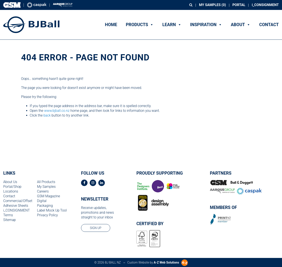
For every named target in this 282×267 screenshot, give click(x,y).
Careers (43, 191)
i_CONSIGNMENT (265, 5)
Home (111, 24)
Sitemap (9, 220)
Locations (10, 191)
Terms (8, 215)
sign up (95, 228)
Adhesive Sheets (15, 206)
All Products (46, 182)
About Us (10, 182)
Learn (171, 24)
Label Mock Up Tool (52, 210)
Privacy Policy (47, 215)
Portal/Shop (12, 187)
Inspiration (206, 24)
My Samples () (212, 5)
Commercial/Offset (17, 201)
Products (140, 24)
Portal (239, 5)
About (241, 24)
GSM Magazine (48, 196)
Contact (269, 24)
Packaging (45, 206)
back (47, 115)
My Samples (46, 187)
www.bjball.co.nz (57, 111)
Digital (41, 201)
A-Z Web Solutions (166, 262)
